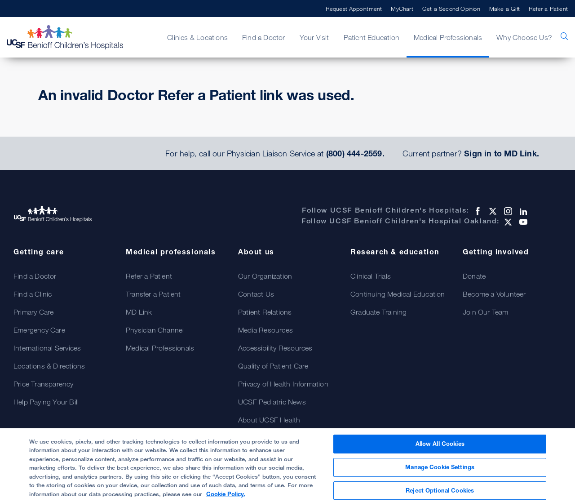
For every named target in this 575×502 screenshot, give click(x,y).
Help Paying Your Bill (46, 402)
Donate (474, 276)
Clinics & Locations (197, 37)
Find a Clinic (32, 294)
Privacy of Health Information (283, 384)
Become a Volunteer (494, 294)
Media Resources (265, 330)
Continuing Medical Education (397, 294)
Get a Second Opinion (451, 8)
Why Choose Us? (524, 37)
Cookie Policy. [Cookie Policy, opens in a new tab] (225, 498)
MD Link (139, 312)
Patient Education (371, 37)
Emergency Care (39, 330)
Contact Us (256, 294)
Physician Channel (155, 330)
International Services (47, 348)
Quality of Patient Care (273, 366)
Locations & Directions (49, 366)
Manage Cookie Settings (439, 471)
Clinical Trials (370, 276)
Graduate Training (378, 312)
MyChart (402, 8)
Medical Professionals (448, 37)
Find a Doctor (263, 37)
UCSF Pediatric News (272, 402)
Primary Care (33, 312)
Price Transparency (43, 384)
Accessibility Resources (275, 348)
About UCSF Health (269, 420)
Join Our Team (486, 312)
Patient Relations (265, 312)
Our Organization (265, 276)
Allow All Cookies (440, 448)
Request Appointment (354, 8)
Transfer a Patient (153, 294)
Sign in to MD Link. (501, 153)
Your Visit (314, 37)
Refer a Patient (548, 8)
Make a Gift (504, 8)
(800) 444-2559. (355, 153)
